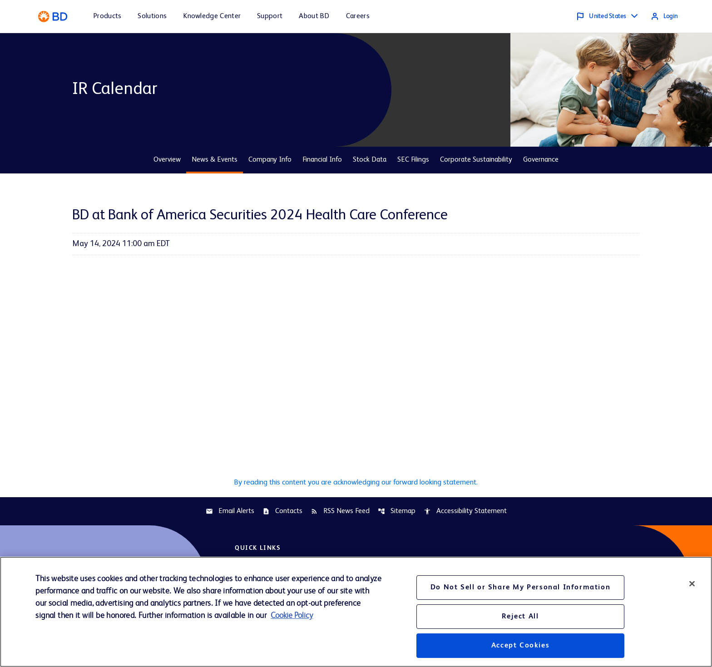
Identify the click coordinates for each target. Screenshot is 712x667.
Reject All (520, 616)
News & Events (214, 159)
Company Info (270, 159)
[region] (356, 612)
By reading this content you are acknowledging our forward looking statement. (356, 483)
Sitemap (396, 512)
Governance (541, 159)
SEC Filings (413, 159)
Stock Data (369, 159)
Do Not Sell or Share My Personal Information (520, 587)
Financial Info (322, 159)
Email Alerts (230, 512)
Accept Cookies (520, 645)
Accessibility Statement (465, 512)
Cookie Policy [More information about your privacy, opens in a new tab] (292, 616)
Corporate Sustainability (476, 159)
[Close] (692, 583)
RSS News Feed (340, 512)
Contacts (282, 512)
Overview (167, 159)
